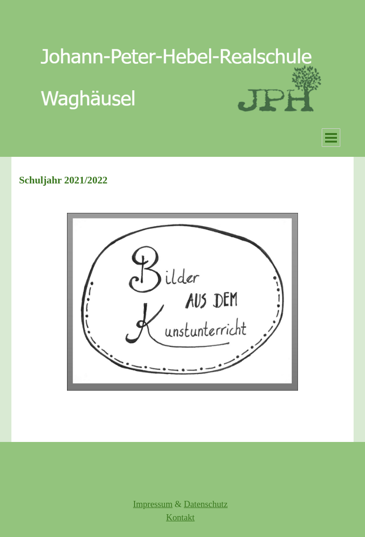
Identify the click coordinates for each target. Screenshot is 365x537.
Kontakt (180, 517)
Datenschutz (206, 504)
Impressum (153, 504)
